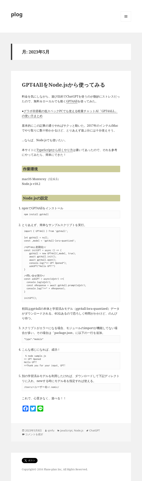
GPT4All (71, 101)
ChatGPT (94, 430)
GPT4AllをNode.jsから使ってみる (63, 84)
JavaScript (66, 430)
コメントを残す (34, 434)
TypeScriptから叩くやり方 (55, 150)
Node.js (78, 430)
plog (17, 14)
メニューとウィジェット (126, 21)
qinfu (51, 430)
